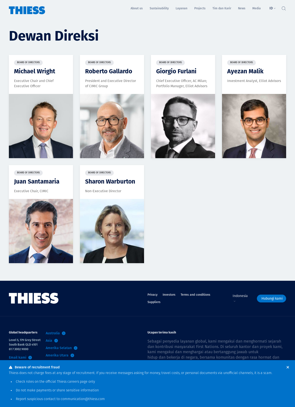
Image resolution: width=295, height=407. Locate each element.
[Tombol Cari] (283, 7)
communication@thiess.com (83, 399)
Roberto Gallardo (108, 71)
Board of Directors (28, 62)
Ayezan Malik (245, 71)
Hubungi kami (272, 298)
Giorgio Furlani (176, 71)
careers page (77, 382)
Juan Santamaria (36, 181)
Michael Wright (34, 71)
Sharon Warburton (110, 181)
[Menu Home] (27, 7)
